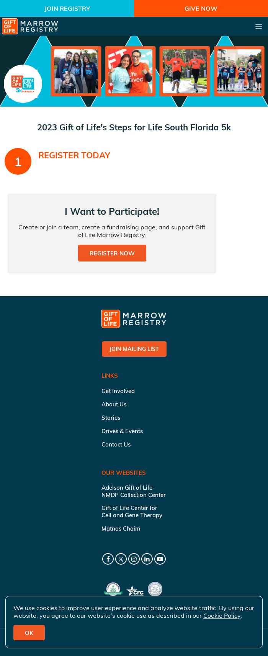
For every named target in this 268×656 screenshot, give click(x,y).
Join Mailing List (134, 349)
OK (29, 633)
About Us (113, 404)
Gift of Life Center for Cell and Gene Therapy (131, 511)
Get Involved (118, 391)
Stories (110, 417)
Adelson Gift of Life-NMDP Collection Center (133, 491)
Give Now (201, 8)
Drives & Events (122, 431)
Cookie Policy (221, 615)
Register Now (112, 253)
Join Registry (67, 8)
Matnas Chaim (120, 528)
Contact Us (116, 444)
